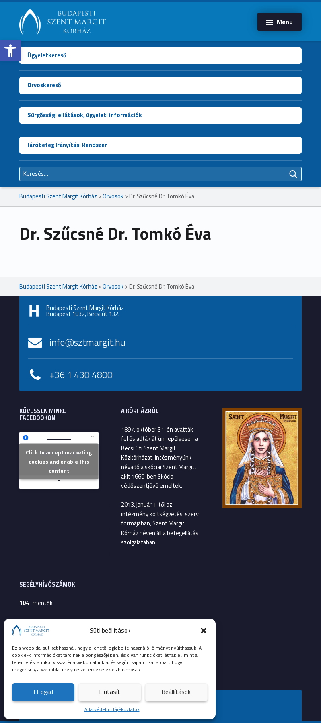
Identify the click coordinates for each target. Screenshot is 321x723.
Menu (285, 21)
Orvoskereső (44, 85)
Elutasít (109, 692)
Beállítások (176, 692)
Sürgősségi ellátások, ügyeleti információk (84, 115)
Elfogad (43, 692)
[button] (10, 50)
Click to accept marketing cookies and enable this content (59, 461)
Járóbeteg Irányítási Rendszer (67, 145)
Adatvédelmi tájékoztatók (112, 709)
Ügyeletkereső (46, 55)
